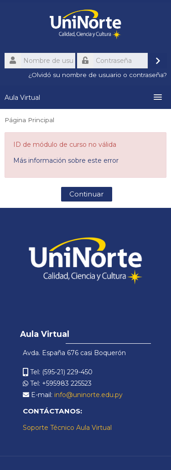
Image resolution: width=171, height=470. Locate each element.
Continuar (86, 194)
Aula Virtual (22, 97)
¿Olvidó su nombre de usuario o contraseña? (97, 74)
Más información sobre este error (66, 160)
